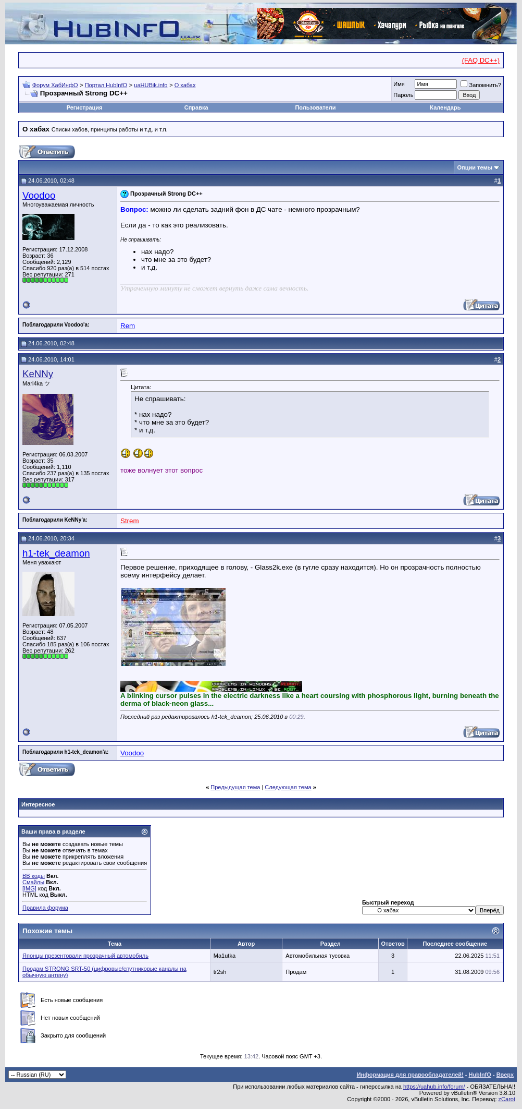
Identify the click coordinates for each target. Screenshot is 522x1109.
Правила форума (45, 908)
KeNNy (37, 373)
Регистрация (85, 107)
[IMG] (29, 888)
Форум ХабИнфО (55, 85)
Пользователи (315, 107)
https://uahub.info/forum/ (434, 1086)
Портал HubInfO (106, 85)
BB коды (33, 876)
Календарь (445, 107)
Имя (398, 84)
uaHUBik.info (150, 85)
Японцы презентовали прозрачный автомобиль (85, 956)
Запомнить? (481, 85)
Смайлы (33, 882)
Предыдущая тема (235, 787)
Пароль (403, 95)
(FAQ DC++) (481, 60)
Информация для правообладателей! (410, 1074)
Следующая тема (288, 787)
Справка (196, 107)
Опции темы (474, 167)
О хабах (185, 85)
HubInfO (479, 1074)
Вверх (505, 1074)
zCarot (507, 1099)
